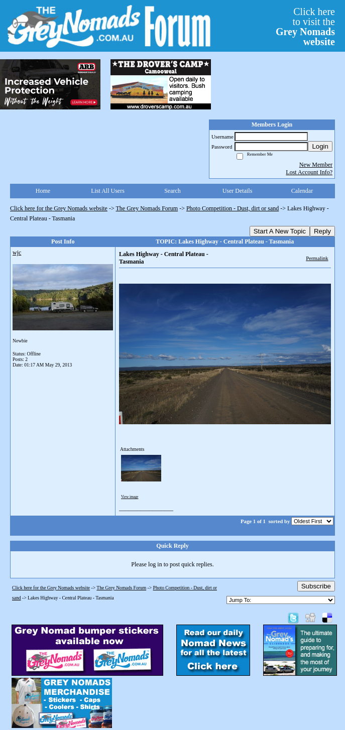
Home (43, 190)
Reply (322, 231)
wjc (17, 252)
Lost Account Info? (309, 172)
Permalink (317, 258)
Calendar (302, 190)
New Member (315, 164)
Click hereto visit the (305, 26)
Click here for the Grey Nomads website (58, 208)
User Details (237, 190)
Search (172, 190)
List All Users (108, 190)
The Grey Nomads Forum (147, 208)
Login (320, 146)
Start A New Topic (280, 231)
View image (130, 497)
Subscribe (316, 586)
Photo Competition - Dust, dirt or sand (232, 208)
